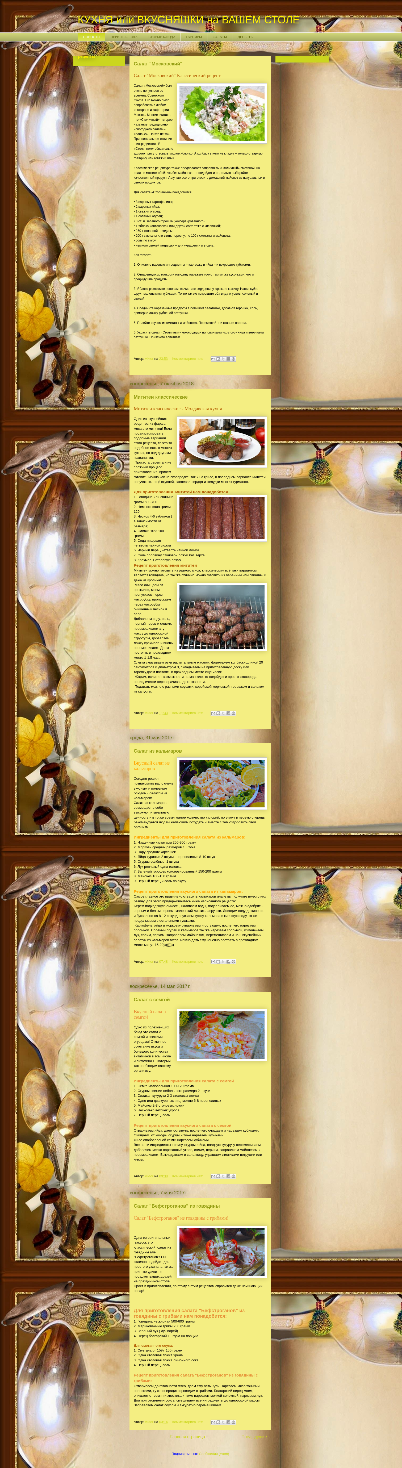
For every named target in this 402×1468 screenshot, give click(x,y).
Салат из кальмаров (158, 751)
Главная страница (187, 1436)
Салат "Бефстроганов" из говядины (177, 1206)
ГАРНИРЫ (194, 37)
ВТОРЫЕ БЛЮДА (161, 37)
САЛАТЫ (220, 37)
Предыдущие (254, 1436)
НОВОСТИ (91, 37)
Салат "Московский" (158, 63)
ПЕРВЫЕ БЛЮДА (124, 37)
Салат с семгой (152, 999)
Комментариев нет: (188, 359)
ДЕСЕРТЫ (246, 37)
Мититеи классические (161, 397)
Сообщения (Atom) (214, 1454)
